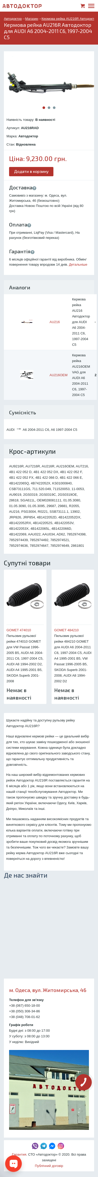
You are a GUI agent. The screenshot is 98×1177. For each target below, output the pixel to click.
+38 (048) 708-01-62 (24, 1017)
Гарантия (19, 1154)
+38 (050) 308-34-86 (24, 1011)
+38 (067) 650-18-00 (24, 1005)
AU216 (55, 322)
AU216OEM (58, 375)
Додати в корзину (31, 171)
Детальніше (78, 264)
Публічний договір (49, 1166)
